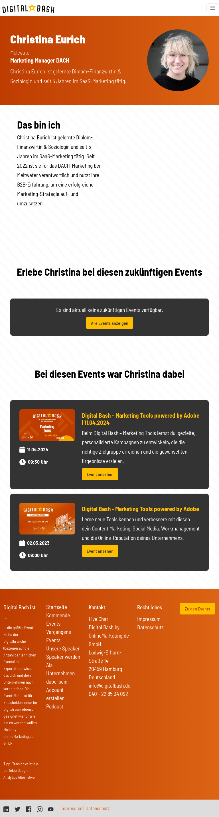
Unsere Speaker (63, 648)
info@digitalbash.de (109, 685)
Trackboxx (20, 763)
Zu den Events (197, 608)
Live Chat (98, 619)
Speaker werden (63, 656)
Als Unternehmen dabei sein (60, 673)
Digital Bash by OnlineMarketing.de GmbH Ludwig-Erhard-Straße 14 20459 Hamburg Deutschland (109, 652)
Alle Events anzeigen (109, 323)
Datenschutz (150, 627)
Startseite (56, 607)
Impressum (149, 619)
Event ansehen (100, 474)
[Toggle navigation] (212, 7)
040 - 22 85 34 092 (108, 693)
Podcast (54, 706)
